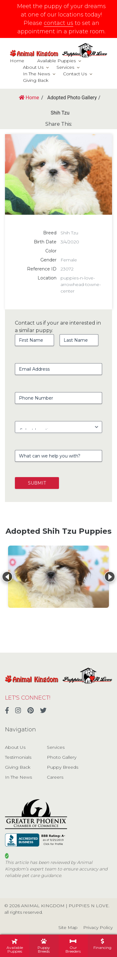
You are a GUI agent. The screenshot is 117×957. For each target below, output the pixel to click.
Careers (55, 777)
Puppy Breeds (62, 767)
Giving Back (35, 80)
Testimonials (18, 757)
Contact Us (75, 74)
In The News (36, 74)
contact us (58, 23)
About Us (33, 67)
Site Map (68, 927)
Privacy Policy (98, 927)
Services (65, 67)
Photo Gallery (61, 757)
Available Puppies (56, 60)
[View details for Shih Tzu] (58, 577)
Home (17, 60)
